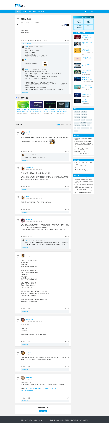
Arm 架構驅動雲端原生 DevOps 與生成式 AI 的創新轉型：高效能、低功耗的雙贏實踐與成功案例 (87, 86)
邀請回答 (38, 40)
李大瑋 (26, 46)
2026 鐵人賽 (41, 11)
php (88, 125)
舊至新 (58, 124)
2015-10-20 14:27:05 (40, 240)
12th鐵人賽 (84, 117)
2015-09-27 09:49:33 (37, 134)
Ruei (26, 240)
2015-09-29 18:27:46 (37, 257)
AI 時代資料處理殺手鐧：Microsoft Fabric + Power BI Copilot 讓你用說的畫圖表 (87, 64)
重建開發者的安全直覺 (86, 94)
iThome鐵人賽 (85, 17)
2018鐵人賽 (83, 122)
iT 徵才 (29, 11)
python (89, 122)
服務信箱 (62, 420)
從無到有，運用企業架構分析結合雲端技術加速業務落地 (87, 50)
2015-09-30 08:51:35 (37, 321)
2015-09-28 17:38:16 (37, 198)
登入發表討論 (25, 92)
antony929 (29, 219)
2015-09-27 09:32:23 (29, 22)
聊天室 (34, 11)
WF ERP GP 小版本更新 (80, 151)
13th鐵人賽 (77, 114)
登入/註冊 (90, 11)
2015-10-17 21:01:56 (37, 379)
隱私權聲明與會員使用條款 (71, 420)
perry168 (28, 132)
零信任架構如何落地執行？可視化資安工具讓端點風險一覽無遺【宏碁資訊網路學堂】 (87, 36)
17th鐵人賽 (77, 117)
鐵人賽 (83, 119)
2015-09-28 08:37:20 (40, 46)
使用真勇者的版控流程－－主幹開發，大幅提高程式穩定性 (87, 58)
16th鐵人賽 (84, 111)
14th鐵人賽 (84, 114)
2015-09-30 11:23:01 (37, 354)
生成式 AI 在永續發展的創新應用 (87, 71)
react (76, 130)
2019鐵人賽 (89, 119)
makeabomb (29, 319)
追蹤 (45, 40)
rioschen (28, 352)
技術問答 (17, 11)
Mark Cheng (29, 167)
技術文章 (24, 11)
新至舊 (63, 124)
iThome (46, 420)
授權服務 (56, 420)
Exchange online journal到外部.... (82, 148)
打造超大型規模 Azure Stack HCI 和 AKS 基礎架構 (87, 78)
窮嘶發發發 (28, 69)
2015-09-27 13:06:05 (37, 169)
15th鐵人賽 (77, 111)
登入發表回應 (25, 160)
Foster (26, 59)
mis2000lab (29, 377)
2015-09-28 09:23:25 (41, 59)
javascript (77, 122)
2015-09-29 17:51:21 (43, 69)
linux (79, 128)
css (91, 128)
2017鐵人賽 (77, 125)
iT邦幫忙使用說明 (83, 420)
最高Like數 (68, 124)
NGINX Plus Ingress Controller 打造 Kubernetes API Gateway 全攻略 (86, 100)
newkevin (27, 154)
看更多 (92, 32)
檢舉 (67, 40)
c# (75, 128)
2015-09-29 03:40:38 (37, 221)
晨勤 (27, 197)
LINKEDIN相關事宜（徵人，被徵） (82, 153)
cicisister (28, 255)
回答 (23, 40)
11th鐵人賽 (77, 119)
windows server (85, 128)
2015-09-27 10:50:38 (42, 154)
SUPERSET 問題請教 (79, 149)
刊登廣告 (51, 420)
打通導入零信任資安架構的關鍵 (87, 43)
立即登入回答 (43, 411)
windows (84, 125)
